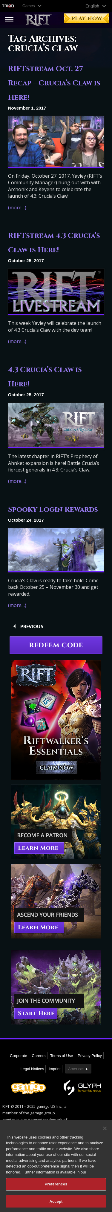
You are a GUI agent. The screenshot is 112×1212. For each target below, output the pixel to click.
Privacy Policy (90, 1055)
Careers (38, 1055)
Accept (55, 1205)
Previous (31, 626)
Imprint (55, 1069)
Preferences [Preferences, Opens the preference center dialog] (56, 1188)
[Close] (104, 1132)
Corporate (18, 1055)
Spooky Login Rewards (53, 509)
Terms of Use (61, 1055)
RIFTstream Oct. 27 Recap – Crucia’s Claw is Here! (54, 83)
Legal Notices (32, 1069)
